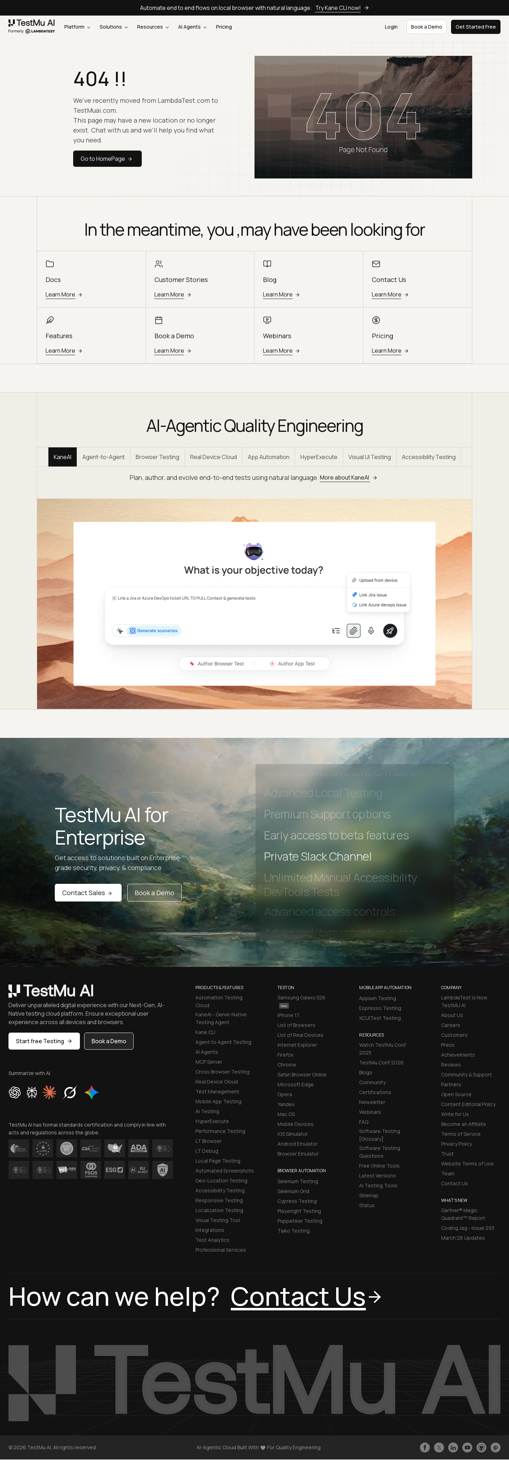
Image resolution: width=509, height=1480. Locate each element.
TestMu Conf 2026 (381, 1062)
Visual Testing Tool (217, 1220)
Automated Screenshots (224, 1170)
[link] (31, 26)
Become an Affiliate (463, 1124)
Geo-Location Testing (221, 1180)
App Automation (268, 457)
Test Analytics (212, 1240)
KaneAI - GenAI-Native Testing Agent (221, 1018)
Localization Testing (219, 1210)
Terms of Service (461, 1133)
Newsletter (372, 1102)
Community (372, 1082)
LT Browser (208, 1141)
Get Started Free (476, 26)
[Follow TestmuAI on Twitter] (439, 1447)
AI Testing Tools (378, 1185)
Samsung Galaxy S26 (301, 1001)
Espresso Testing (380, 1008)
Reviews (451, 1064)
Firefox (285, 1054)
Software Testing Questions (379, 1152)
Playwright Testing (299, 1211)
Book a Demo (154, 892)
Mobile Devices (295, 1124)
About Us (452, 1015)
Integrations (209, 1230)
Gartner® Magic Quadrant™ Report (463, 1214)
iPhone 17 (288, 1015)
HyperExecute (319, 457)
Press (448, 1044)
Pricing (224, 26)
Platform (77, 26)
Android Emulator (297, 1143)
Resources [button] (153, 26)
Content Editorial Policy (468, 1104)
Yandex (285, 1104)
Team (448, 1173)
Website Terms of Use (467, 1163)
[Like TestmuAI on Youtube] (467, 1447)
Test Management (217, 1091)
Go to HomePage (107, 159)
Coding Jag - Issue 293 (468, 1227)
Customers (454, 1035)
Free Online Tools (379, 1165)
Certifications (375, 1092)
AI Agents (192, 26)
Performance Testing (220, 1131)
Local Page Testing (217, 1160)
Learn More (65, 294)
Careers (450, 1025)
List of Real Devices (300, 1035)
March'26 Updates (463, 1237)
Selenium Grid (293, 1191)
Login (391, 26)
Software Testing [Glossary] (379, 1135)
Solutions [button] (114, 26)
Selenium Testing (297, 1181)
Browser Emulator (298, 1153)
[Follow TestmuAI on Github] (481, 1447)
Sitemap (369, 1195)
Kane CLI (205, 1032)
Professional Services (220, 1249)
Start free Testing (44, 1041)
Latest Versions (377, 1175)
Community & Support (466, 1074)
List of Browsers (296, 1025)
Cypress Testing (297, 1201)
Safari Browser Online (302, 1074)
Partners (451, 1084)
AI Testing (207, 1111)
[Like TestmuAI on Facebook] (425, 1447)
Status (367, 1205)
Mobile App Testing (218, 1101)
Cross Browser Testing (222, 1071)
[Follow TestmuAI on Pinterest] (496, 1447)
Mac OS (286, 1114)
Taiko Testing (293, 1230)
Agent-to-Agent (103, 457)
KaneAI (62, 457)
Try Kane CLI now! (342, 8)
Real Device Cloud (213, 457)
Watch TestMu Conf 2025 (382, 1048)
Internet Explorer (297, 1044)
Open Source (456, 1094)
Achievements (458, 1054)
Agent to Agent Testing (223, 1042)
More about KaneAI (349, 477)
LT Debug (206, 1150)
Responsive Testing (219, 1200)
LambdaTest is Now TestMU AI (464, 1001)
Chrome (286, 1064)
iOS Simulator (292, 1133)
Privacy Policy (456, 1143)
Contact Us (454, 1183)
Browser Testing (157, 457)
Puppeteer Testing (299, 1220)
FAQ (363, 1121)
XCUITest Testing (380, 1018)
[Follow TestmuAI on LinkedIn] (453, 1447)
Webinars (370, 1112)
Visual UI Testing (370, 457)
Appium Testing (377, 998)
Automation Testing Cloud (218, 1001)
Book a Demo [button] (426, 26)
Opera (284, 1094)
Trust (447, 1153)
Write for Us (455, 1114)
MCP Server (208, 1061)
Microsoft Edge (295, 1084)
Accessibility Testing (429, 457)
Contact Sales (88, 892)
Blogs (365, 1072)
